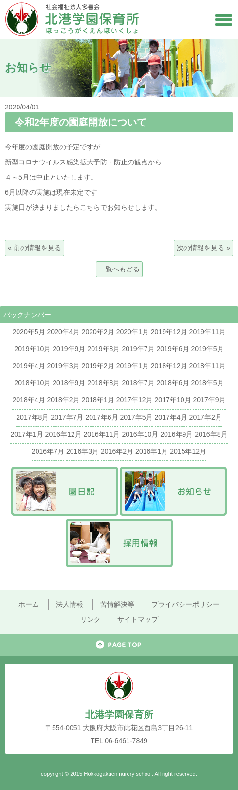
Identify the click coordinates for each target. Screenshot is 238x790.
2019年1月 (132, 366)
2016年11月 (101, 434)
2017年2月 (205, 417)
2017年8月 (32, 417)
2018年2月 (63, 400)
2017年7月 (67, 417)
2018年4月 (28, 400)
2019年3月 (63, 366)
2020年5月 (28, 332)
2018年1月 (98, 400)
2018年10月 (32, 383)
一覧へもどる (119, 269)
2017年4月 (171, 417)
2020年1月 (132, 332)
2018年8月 (103, 383)
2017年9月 (209, 400)
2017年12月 (134, 400)
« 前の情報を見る (34, 247)
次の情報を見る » (203, 247)
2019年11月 (207, 332)
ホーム (28, 604)
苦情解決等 (117, 604)
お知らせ (173, 491)
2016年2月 (117, 451)
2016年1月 (151, 451)
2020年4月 (63, 332)
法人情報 (69, 604)
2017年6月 (101, 417)
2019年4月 (28, 366)
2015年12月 (188, 451)
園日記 (64, 491)
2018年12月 (169, 366)
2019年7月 (138, 349)
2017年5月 (136, 417)
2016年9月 (176, 434)
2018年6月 (172, 383)
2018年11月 (207, 366)
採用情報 (119, 543)
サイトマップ (137, 619)
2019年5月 (207, 349)
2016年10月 (140, 434)
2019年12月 (169, 332)
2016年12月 (63, 434)
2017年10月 (173, 400)
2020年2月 (98, 332)
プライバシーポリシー (185, 604)
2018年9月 (69, 383)
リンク (90, 619)
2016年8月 (211, 434)
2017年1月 (26, 434)
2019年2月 (98, 366)
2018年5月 (207, 383)
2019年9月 (69, 349)
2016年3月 (82, 451)
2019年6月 (172, 349)
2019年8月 (103, 349)
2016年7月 (48, 451)
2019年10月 (32, 349)
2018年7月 (138, 383)
